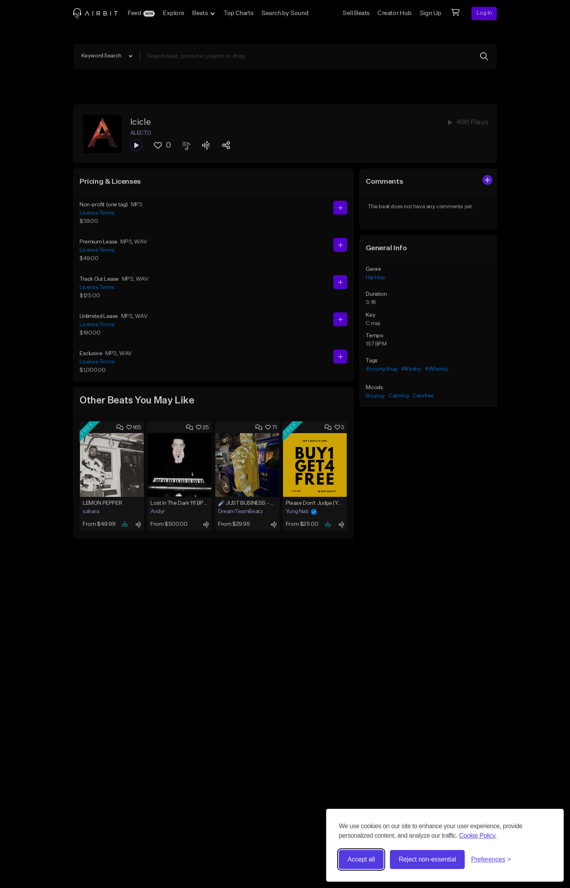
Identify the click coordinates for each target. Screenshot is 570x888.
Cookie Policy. (478, 835)
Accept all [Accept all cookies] (361, 859)
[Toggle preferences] (491, 859)
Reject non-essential (427, 859)
